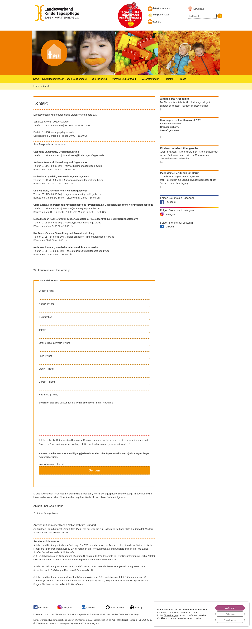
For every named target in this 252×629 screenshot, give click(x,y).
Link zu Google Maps (47, 513)
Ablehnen (228, 613)
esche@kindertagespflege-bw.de (82, 208)
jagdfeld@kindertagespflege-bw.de (83, 194)
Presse (184, 78)
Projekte (170, 78)
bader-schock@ (75, 236)
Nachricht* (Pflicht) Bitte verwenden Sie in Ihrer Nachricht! (94, 414)
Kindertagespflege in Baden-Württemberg (65, 78)
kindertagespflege (95, 236)
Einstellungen (171, 614)
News (36, 78)
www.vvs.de (61, 532)
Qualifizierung (100, 78)
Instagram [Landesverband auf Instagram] (171, 214)
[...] (161, 109)
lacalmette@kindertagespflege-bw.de (84, 155)
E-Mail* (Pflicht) (94, 385)
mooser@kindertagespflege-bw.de (83, 222)
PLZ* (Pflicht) (94, 360)
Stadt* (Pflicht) (94, 372)
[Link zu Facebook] (35, 608)
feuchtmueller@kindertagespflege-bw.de (88, 251)
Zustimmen (228, 606)
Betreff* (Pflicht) (94, 294)
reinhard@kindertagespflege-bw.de (83, 166)
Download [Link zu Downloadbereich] (198, 9)
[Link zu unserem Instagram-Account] (59, 608)
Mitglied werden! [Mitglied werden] (162, 8)
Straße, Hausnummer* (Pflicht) (94, 347)
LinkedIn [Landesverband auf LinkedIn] (170, 226)
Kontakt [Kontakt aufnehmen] (157, 21)
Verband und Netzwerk (125, 78)
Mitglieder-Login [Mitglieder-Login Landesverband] (161, 14)
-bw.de (110, 236)
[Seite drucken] (108, 608)
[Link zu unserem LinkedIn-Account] (84, 608)
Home (36, 86)
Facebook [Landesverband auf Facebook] (171, 202)
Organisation (94, 321)
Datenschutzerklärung (67, 440)
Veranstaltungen (152, 78)
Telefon (94, 334)
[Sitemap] (132, 608)
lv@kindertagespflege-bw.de (59, 132)
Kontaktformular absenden (94, 470)
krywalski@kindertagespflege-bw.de (85, 180)
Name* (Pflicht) (94, 307)
